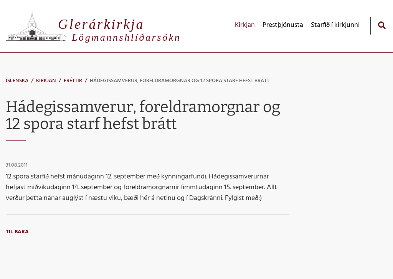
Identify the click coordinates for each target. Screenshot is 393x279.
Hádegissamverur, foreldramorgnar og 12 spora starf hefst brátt (179, 80)
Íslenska (17, 80)
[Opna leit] (381, 25)
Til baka (17, 232)
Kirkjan (46, 80)
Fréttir (73, 80)
